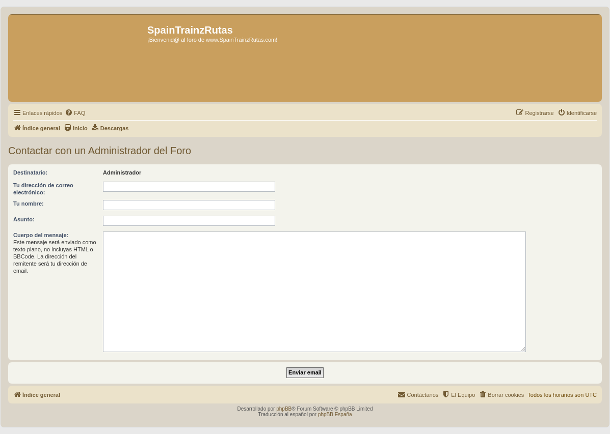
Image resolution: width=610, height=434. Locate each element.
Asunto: (24, 219)
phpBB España (335, 414)
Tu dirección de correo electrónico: (43, 188)
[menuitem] (75, 113)
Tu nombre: (28, 203)
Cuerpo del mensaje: (40, 235)
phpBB (283, 409)
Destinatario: (30, 172)
